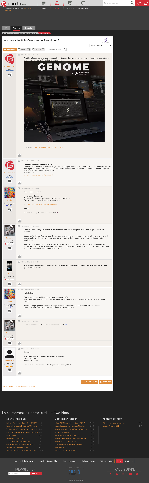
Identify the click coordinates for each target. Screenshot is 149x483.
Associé (99, 45)
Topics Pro (29, 27)
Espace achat (70, 8)
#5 (19, 262)
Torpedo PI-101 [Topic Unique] (65, 451)
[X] (117, 474)
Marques (16, 27)
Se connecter (27, 8)
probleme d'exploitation (14, 438)
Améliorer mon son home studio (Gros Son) (21, 451)
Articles (43, 8)
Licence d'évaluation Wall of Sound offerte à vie (22, 432)
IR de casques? (11, 435)
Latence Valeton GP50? (111, 426)
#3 (19, 188)
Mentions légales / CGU (48, 461)
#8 (19, 349)
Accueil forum (8, 386)
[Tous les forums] (6, 28)
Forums (57, 8)
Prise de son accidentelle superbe (114, 423)
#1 (19, 54)
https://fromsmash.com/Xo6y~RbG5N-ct (42, 204)
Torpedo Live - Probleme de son (17, 448)
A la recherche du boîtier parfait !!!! (18, 441)
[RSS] (137, 474)
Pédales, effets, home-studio (25, 386)
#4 (19, 226)
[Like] (19, 155)
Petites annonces (83, 8)
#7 (19, 321)
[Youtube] (130, 474)
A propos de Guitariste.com (24, 461)
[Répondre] (10, 49)
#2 (19, 161)
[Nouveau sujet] (89, 382)
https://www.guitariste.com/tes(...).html (48, 147)
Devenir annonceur (69, 461)
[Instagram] (123, 474)
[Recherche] (132, 3)
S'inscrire (8, 10)
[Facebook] (110, 474)
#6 (19, 289)
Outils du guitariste (88, 461)
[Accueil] (5, 33)
